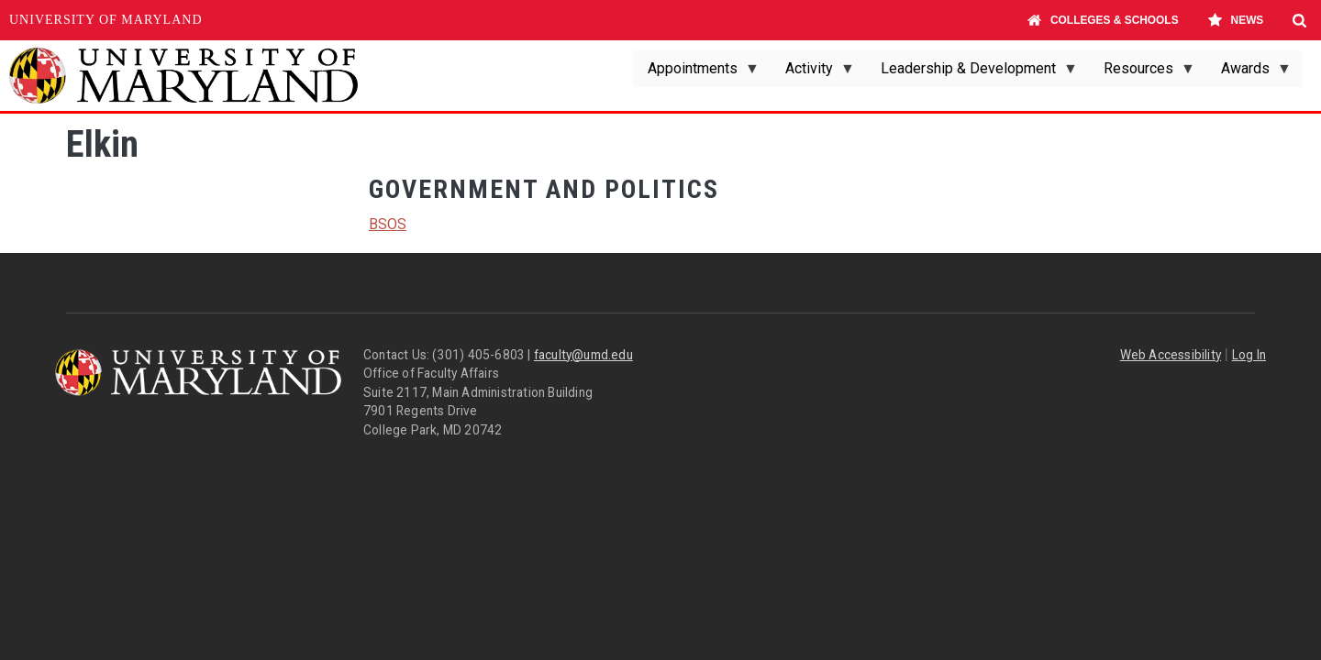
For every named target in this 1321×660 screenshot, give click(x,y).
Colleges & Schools (1103, 20)
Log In (1249, 354)
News (1235, 20)
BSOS (387, 224)
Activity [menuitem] (813, 73)
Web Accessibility (1170, 354)
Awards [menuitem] (1249, 73)
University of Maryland (106, 20)
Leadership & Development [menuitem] (972, 73)
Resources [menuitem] (1142, 73)
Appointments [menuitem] (696, 73)
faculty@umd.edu (583, 354)
